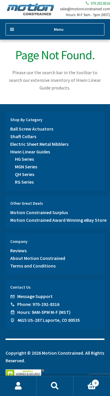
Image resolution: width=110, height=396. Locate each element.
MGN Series (26, 167)
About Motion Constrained (37, 258)
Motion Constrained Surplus (39, 212)
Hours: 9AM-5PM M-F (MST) (44, 312)
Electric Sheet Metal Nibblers (39, 144)
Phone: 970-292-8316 (38, 304)
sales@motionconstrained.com (85, 8)
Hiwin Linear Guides (30, 152)
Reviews (18, 250)
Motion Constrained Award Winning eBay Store (58, 220)
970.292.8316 (97, 3)
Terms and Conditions (33, 266)
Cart (86, 382)
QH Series (24, 174)
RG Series (24, 182)
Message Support (35, 296)
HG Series (24, 159)
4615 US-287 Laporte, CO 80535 (48, 320)
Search (55, 386)
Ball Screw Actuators (31, 129)
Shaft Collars (23, 136)
